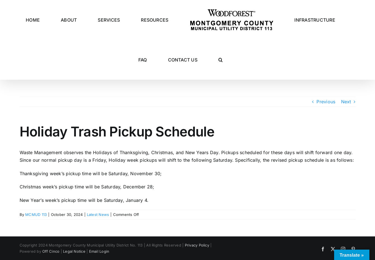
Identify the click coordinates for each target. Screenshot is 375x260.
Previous (325, 101)
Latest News (98, 214)
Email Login (99, 251)
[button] (220, 60)
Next (346, 101)
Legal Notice (74, 251)
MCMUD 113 (36, 214)
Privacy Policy (197, 245)
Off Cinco (50, 251)
